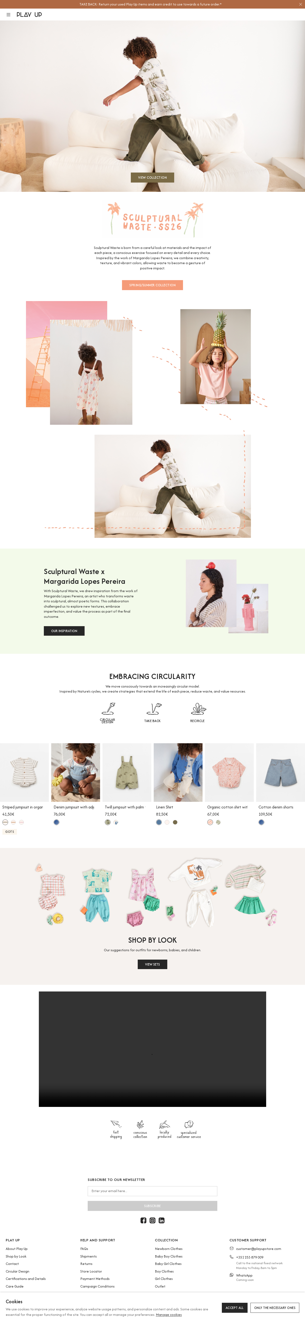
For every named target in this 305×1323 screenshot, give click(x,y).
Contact (12, 1263)
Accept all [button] (235, 1307)
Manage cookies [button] (169, 1314)
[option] (150, 4)
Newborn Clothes (169, 1248)
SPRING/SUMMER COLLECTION (152, 285)
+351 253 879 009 (249, 1257)
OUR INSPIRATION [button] (64, 631)
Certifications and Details (26, 1278)
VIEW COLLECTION (152, 177)
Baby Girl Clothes (168, 1263)
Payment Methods (95, 1278)
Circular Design (17, 1271)
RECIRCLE (197, 720)
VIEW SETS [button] (152, 964)
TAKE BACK (152, 720)
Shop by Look (16, 1256)
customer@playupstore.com (258, 1248)
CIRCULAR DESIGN (107, 720)
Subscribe (152, 1206)
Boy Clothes (164, 1271)
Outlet (160, 1286)
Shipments (88, 1256)
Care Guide (15, 1286)
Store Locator (91, 1271)
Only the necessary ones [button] (275, 1307)
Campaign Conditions (97, 1286)
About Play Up (17, 1248)
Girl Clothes (164, 1278)
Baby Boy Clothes (169, 1256)
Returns (86, 1263)
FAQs (84, 1248)
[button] (11, 14)
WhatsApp (244, 1275)
